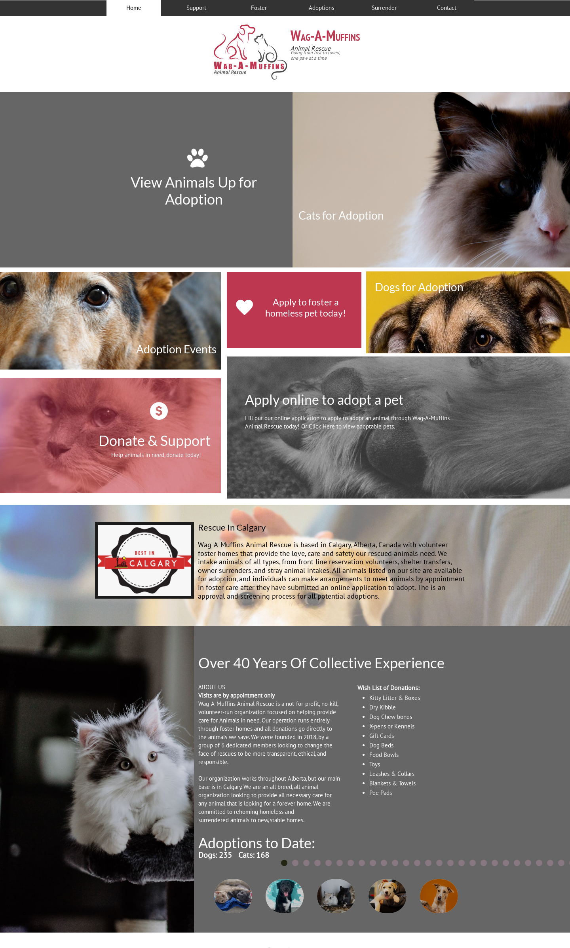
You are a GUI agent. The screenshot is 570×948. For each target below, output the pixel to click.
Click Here (322, 426)
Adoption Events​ (176, 349)
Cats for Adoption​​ (341, 215)
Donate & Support (155, 440)
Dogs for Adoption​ (419, 287)
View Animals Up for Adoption (194, 190)
